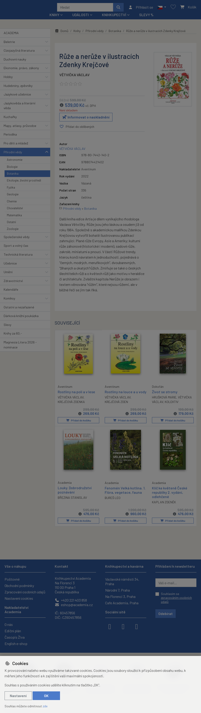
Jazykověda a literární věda (19, 107)
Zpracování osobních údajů (25, 592)
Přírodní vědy (13, 154)
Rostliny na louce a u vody (121, 395)
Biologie (12, 168)
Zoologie (12, 230)
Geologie (12, 196)
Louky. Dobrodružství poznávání (75, 495)
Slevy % (146, 16)
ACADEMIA (11, 34)
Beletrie (9, 43)
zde (45, 706)
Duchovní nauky (15, 61)
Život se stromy (165, 393)
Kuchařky (10, 118)
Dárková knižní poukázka (21, 317)
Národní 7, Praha (117, 590)
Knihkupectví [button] (114, 16)
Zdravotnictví (13, 282)
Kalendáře (11, 291)
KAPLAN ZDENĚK (164, 508)
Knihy (77, 32)
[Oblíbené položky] (173, 8)
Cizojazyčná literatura (19, 52)
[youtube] (136, 626)
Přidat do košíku (78, 426)
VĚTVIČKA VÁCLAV (74, 76)
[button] (161, 8)
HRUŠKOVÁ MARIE (164, 399)
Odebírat (165, 613)
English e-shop (16, 643)
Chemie (12, 203)
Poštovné (12, 579)
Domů (61, 32)
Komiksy (9, 300)
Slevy (7, 326)
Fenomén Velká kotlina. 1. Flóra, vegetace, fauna (125, 495)
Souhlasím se (176, 598)
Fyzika (11, 189)
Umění (8, 273)
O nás (9, 624)
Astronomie (14, 161)
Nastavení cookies (19, 598)
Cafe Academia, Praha (121, 603)
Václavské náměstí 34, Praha (122, 581)
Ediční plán (13, 631)
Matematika (14, 217)
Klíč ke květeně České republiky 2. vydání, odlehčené (169, 497)
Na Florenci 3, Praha (120, 596)
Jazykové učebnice (17, 96)
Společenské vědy (17, 238)
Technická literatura (18, 256)
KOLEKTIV (171, 403)
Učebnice (10, 265)
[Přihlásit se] (140, 8)
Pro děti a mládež (16, 145)
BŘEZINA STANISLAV (72, 503)
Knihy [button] (54, 16)
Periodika (10, 136)
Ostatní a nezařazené (19, 309)
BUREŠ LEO (112, 503)
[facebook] (109, 626)
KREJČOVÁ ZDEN (116, 408)
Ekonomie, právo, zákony (21, 69)
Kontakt (61, 566)
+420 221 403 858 (71, 600)
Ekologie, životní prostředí (24, 182)
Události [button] (80, 16)
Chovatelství (15, 210)
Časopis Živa (15, 637)
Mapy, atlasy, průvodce (20, 127)
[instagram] (123, 626)
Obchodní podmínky (19, 585)
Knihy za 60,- (13, 335)
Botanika (12, 175)
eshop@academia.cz (74, 604)
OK (46, 695)
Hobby (8, 78)
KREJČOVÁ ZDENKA (71, 403)
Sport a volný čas (16, 247)
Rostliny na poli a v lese (76, 393)
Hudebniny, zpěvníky (18, 87)
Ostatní (11, 223)
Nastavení (18, 695)
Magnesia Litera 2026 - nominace (20, 346)
